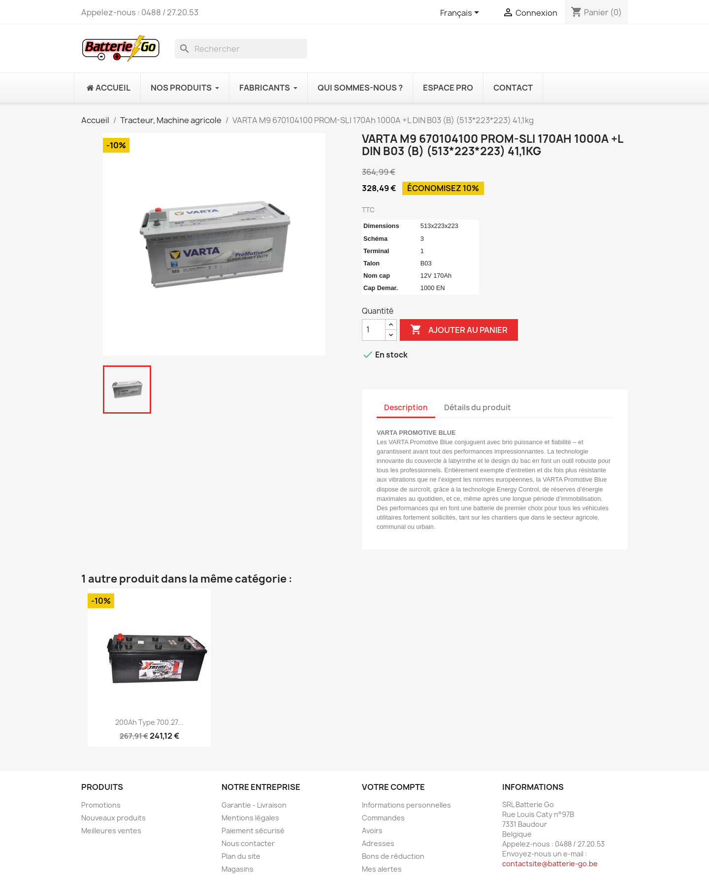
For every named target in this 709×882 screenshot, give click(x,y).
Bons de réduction (393, 856)
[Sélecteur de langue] (461, 13)
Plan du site (241, 856)
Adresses (378, 843)
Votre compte (393, 787)
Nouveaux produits (113, 817)
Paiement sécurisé (253, 830)
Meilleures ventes (111, 830)
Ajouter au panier (459, 330)
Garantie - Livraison (254, 805)
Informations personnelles (406, 805)
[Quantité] (374, 330)
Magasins (238, 869)
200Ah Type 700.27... (149, 722)
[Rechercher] (241, 49)
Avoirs (372, 830)
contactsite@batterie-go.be (550, 863)
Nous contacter (248, 843)
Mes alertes (382, 869)
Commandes (383, 817)
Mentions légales (250, 817)
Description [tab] (406, 407)
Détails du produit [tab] (477, 407)
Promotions (101, 805)
